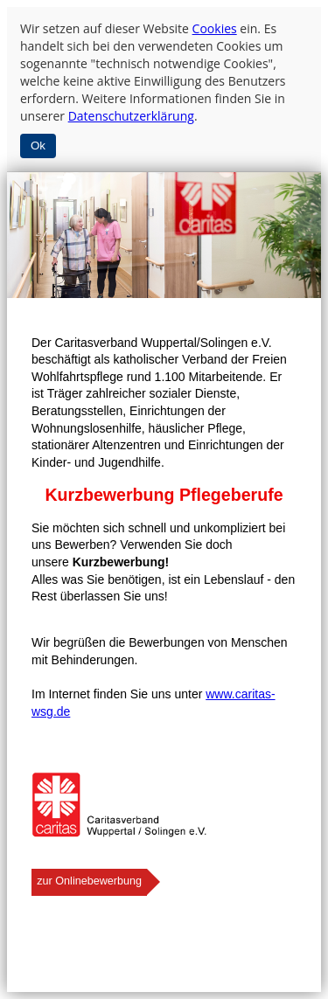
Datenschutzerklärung (131, 116)
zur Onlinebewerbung (89, 881)
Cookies (214, 28)
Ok (38, 145)
